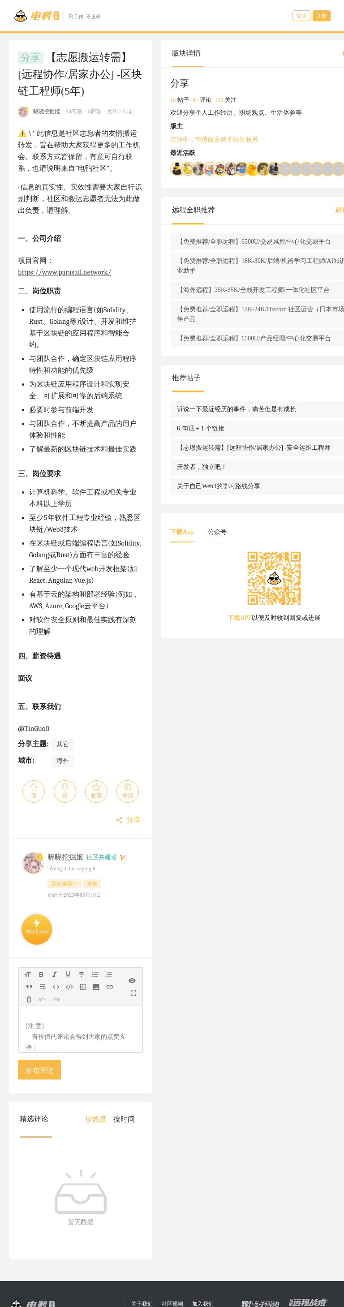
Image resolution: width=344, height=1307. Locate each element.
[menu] (144, 1032)
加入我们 (203, 1231)
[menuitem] (126, 1032)
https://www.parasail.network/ (100, 221)
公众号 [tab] (247, 591)
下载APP (229, 677)
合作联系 (151, 1243)
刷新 (289, 219)
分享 (30, 57)
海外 (62, 674)
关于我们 (142, 1231)
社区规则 (172, 1231)
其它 (62, 657)
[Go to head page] (57, 16)
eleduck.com (182, 1260)
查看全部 (311, 219)
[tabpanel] (263, 648)
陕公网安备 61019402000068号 (173, 1303)
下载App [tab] (212, 591)
